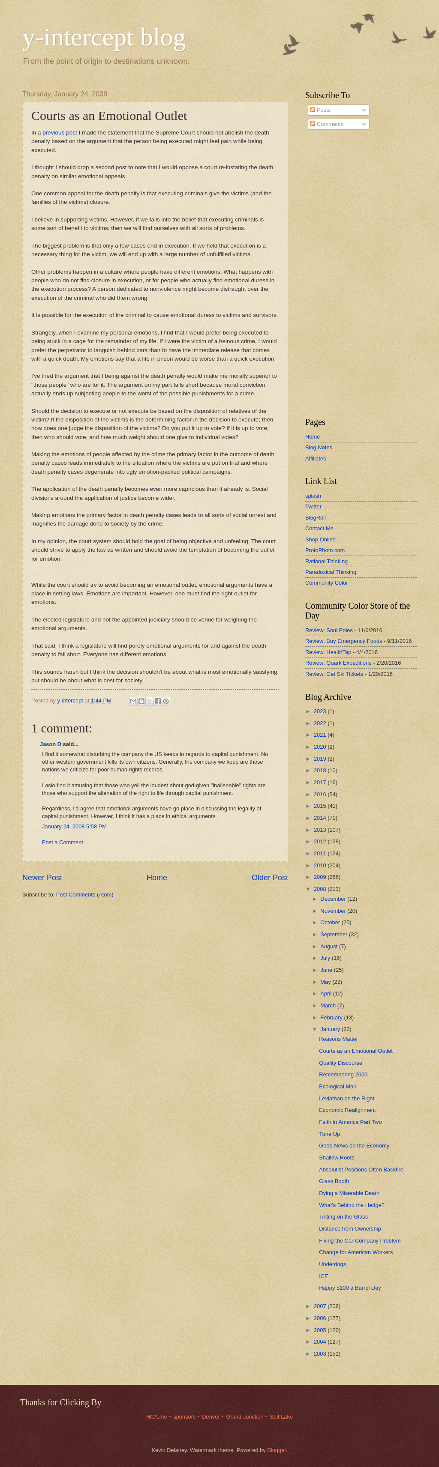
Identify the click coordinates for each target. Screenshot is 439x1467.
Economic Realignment (347, 1110)
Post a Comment (62, 842)
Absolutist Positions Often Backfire (361, 1169)
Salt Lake (281, 1416)
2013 (321, 830)
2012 (321, 841)
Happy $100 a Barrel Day (350, 1288)
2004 (321, 1342)
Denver (211, 1416)
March (328, 1005)
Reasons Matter (338, 1039)
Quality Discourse (340, 1063)
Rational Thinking (326, 561)
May (326, 982)
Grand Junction (244, 1416)
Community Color (326, 583)
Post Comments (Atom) (85, 894)
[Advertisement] (331, 273)
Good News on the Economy (354, 1145)
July (325, 958)
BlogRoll (315, 517)
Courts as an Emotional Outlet (356, 1051)
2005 (321, 1330)
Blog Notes (318, 447)
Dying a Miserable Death (349, 1193)
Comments (326, 124)
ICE (323, 1276)
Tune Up (329, 1134)
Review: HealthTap (328, 652)
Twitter (313, 506)
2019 (321, 759)
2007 (321, 1306)
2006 (321, 1318)
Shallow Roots (336, 1157)
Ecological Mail (337, 1086)
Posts (320, 110)
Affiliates (315, 458)
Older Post (270, 877)
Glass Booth (334, 1181)
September (334, 934)
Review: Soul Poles (329, 630)
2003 (321, 1353)
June (327, 970)
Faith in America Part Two (350, 1122)
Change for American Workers (356, 1252)
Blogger (276, 1450)
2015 (321, 806)
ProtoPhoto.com (325, 550)
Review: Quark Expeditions (338, 663)
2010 (321, 865)
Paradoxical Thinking (330, 572)
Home (157, 877)
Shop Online (320, 539)
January (330, 1029)
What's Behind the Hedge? (352, 1205)
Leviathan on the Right (346, 1098)
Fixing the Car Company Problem (359, 1240)
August (329, 946)
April (326, 993)
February (332, 1017)
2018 (321, 770)
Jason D (50, 744)
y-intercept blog (104, 37)
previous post (59, 132)
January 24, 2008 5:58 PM (74, 826)
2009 (321, 877)
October (330, 922)
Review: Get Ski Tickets (334, 674)
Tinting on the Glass (343, 1216)
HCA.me (156, 1416)
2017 (321, 782)
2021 (321, 735)
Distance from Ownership (350, 1228)
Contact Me (319, 528)
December (333, 899)
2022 (321, 723)
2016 (321, 794)
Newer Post (42, 877)
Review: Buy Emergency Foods (343, 641)
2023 (321, 711)
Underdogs (332, 1264)
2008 (321, 889)
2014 (321, 818)
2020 (321, 747)
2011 (321, 853)
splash (313, 496)
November (333, 911)
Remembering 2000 (343, 1074)
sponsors (185, 1416)
